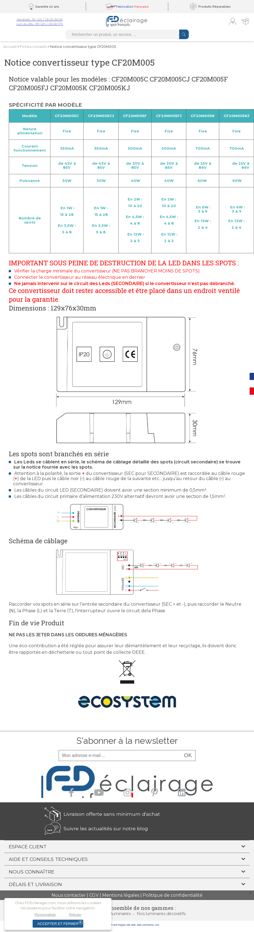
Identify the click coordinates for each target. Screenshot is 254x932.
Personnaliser (45, 915)
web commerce (145, 925)
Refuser (75, 915)
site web (131, 925)
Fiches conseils (33, 47)
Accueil (9, 47)
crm (157, 925)
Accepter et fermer (58, 924)
